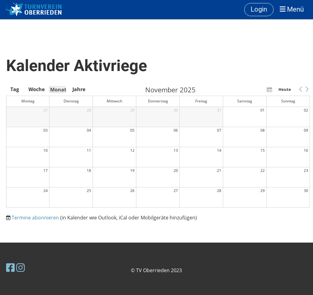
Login (259, 9)
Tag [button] (14, 89)
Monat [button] (58, 89)
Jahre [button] (78, 89)
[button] (300, 89)
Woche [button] (36, 89)
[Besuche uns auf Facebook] (10, 267)
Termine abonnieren (35, 217)
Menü (292, 9)
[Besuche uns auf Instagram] (20, 267)
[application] (158, 147)
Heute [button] (284, 89)
